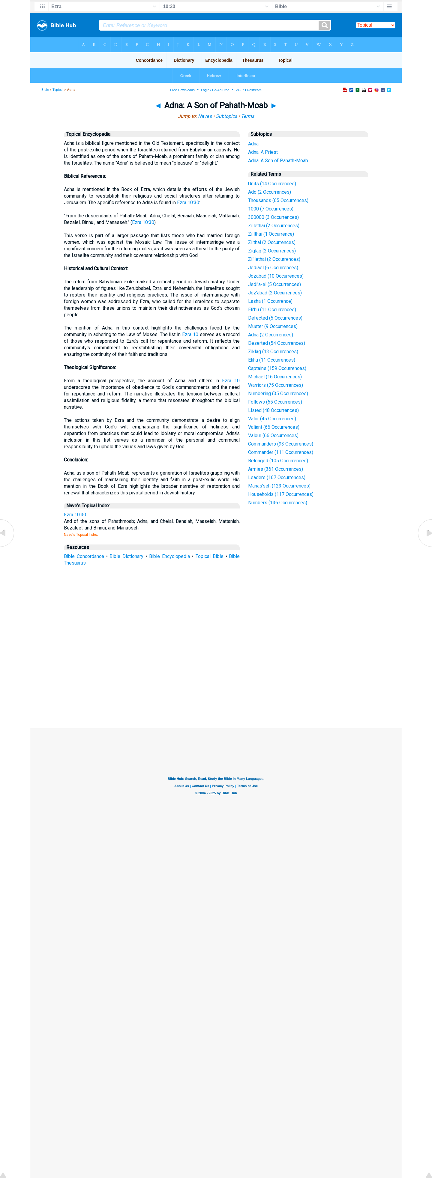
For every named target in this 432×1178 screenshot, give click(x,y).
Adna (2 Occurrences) (270, 335)
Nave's (205, 116)
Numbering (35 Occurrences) (278, 393)
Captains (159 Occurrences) (277, 368)
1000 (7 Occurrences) (270, 209)
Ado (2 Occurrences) (269, 192)
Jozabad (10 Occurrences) (276, 276)
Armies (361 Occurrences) (275, 469)
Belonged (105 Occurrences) (278, 461)
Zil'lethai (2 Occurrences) (274, 259)
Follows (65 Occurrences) (275, 402)
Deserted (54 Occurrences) (276, 343)
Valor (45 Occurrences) (272, 419)
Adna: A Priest (263, 152)
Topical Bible (210, 556)
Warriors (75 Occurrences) (275, 385)
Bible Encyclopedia (169, 556)
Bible (45, 90)
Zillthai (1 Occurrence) (271, 234)
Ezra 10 (190, 334)
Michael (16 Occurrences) (275, 377)
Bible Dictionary (126, 556)
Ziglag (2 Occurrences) (272, 251)
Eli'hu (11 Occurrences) (272, 309)
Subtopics (226, 116)
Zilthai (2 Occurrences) (272, 242)
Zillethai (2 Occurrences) (273, 225)
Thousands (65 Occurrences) (278, 200)
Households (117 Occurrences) (281, 494)
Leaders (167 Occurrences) (276, 477)
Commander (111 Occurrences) (280, 452)
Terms (247, 116)
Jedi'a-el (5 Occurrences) (274, 284)
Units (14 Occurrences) (272, 183)
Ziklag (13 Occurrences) (273, 351)
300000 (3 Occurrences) (273, 217)
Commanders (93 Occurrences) (280, 444)
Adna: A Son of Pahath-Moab (278, 160)
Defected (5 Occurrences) (275, 318)
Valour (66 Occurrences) (273, 435)
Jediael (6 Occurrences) (273, 267)
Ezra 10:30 (188, 202)
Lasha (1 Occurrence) (270, 301)
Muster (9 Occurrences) (273, 326)
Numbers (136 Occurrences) (277, 502)
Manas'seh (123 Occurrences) (279, 486)
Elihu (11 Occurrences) (271, 360)
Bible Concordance (84, 556)
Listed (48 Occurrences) (273, 410)
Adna (253, 144)
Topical (57, 90)
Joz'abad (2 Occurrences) (275, 293)
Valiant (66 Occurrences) (273, 427)
